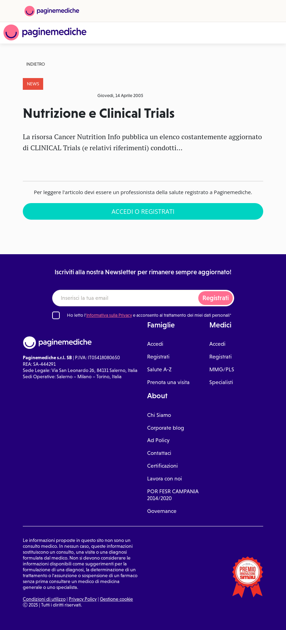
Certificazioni (162, 466)
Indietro (35, 64)
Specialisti (221, 382)
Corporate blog (165, 428)
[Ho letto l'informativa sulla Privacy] (56, 315)
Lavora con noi (164, 478)
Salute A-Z (159, 369)
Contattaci (159, 453)
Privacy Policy (83, 599)
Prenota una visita (168, 382)
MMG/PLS (221, 369)
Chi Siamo (159, 415)
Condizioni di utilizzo (44, 599)
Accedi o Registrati (143, 211)
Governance (162, 511)
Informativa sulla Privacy (109, 315)
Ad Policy (158, 440)
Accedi (155, 344)
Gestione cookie (116, 598)
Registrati (215, 298)
